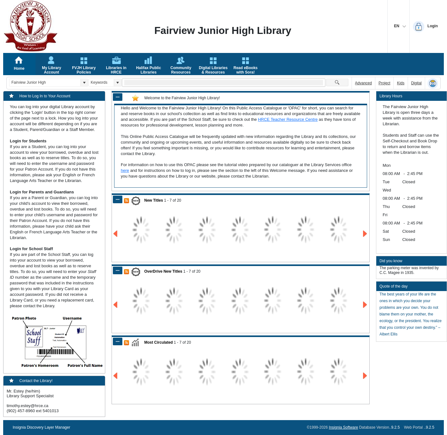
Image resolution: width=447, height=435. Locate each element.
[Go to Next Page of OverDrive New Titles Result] (365, 305)
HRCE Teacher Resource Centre (288, 119)
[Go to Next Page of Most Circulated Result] (365, 376)
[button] (84, 82)
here (125, 170)
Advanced (363, 83)
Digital (416, 83)
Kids (400, 83)
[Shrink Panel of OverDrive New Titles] (117, 270)
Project (384, 83)
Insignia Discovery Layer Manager (41, 427)
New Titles (153, 200)
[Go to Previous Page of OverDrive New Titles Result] (115, 305)
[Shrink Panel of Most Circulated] (117, 341)
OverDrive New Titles (163, 271)
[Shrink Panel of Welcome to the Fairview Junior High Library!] (117, 97)
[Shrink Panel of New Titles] (117, 199)
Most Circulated (158, 342)
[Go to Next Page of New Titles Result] (365, 234)
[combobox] (45, 82)
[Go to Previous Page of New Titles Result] (115, 234)
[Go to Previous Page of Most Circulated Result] (115, 376)
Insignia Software (343, 427)
